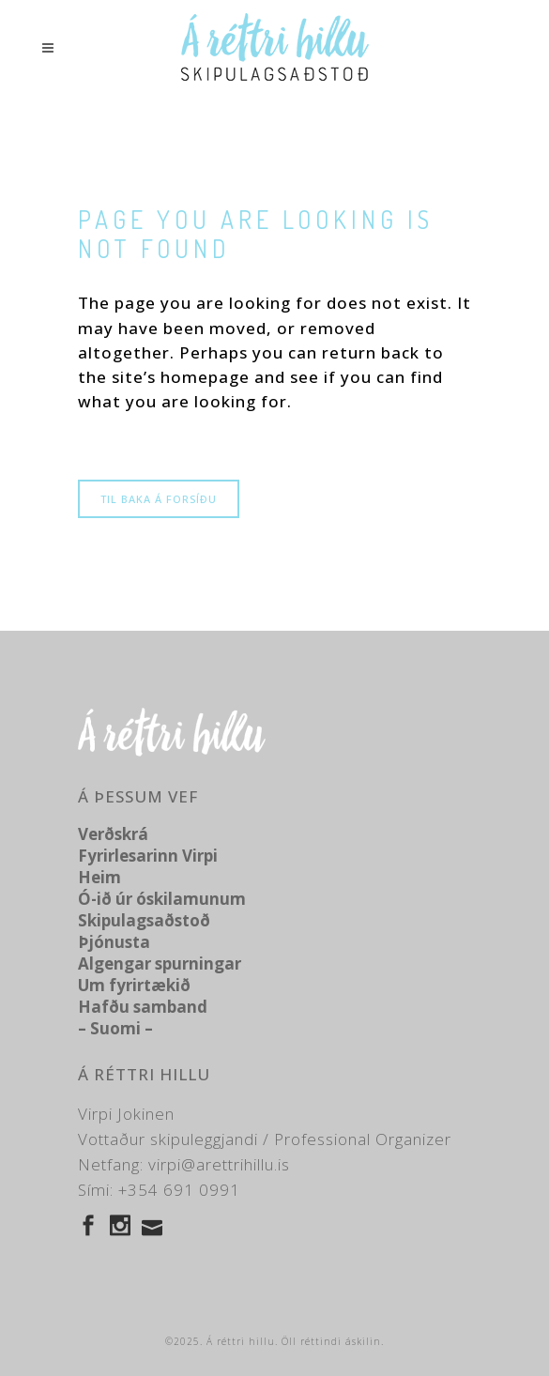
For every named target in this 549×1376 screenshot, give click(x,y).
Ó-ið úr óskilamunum (162, 899)
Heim (99, 877)
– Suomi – (115, 1028)
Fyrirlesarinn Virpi (148, 855)
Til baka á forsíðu (158, 499)
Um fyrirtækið (134, 985)
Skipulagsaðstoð (144, 920)
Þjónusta (114, 942)
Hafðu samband (142, 1006)
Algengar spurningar (159, 963)
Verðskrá (113, 834)
